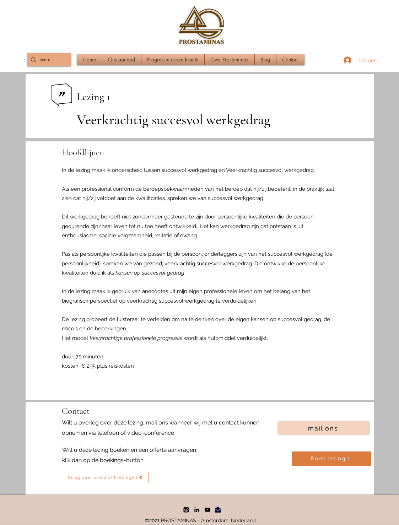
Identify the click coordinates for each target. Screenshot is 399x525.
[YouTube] (207, 509)
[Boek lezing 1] (331, 458)
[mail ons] (323, 428)
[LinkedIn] (196, 509)
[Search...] (47, 59)
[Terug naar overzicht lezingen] (105, 477)
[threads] (186, 509)
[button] (121, 59)
